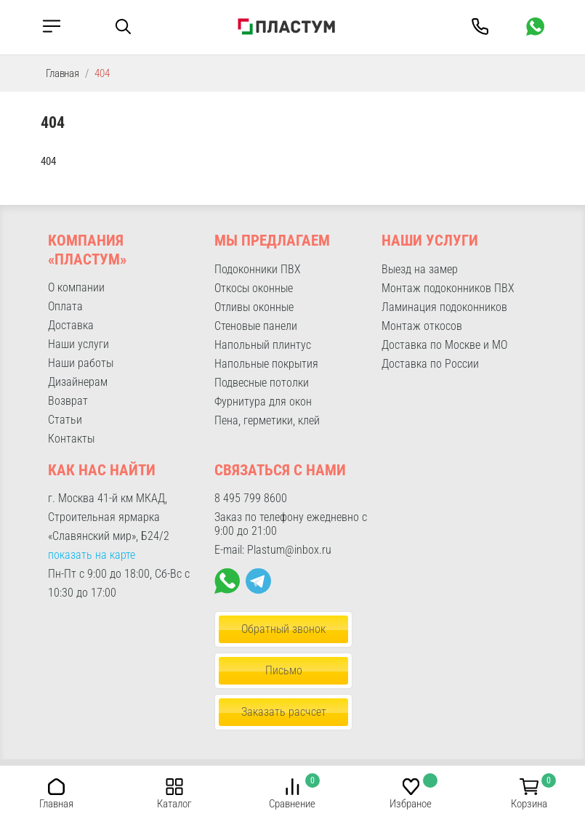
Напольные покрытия (266, 364)
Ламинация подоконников (444, 307)
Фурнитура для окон (263, 401)
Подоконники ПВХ (257, 269)
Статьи (65, 420)
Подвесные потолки (261, 383)
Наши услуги (78, 344)
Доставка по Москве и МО (444, 345)
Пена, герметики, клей (267, 420)
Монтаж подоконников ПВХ (448, 288)
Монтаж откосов (422, 326)
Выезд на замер (420, 269)
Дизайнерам (78, 382)
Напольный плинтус (262, 345)
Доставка (71, 325)
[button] (56, 786)
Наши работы (80, 363)
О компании (76, 287)
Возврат (68, 401)
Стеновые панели (255, 326)
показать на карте (91, 555)
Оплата (65, 306)
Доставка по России (430, 364)
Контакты (71, 438)
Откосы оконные (253, 288)
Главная (62, 73)
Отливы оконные (254, 307)
